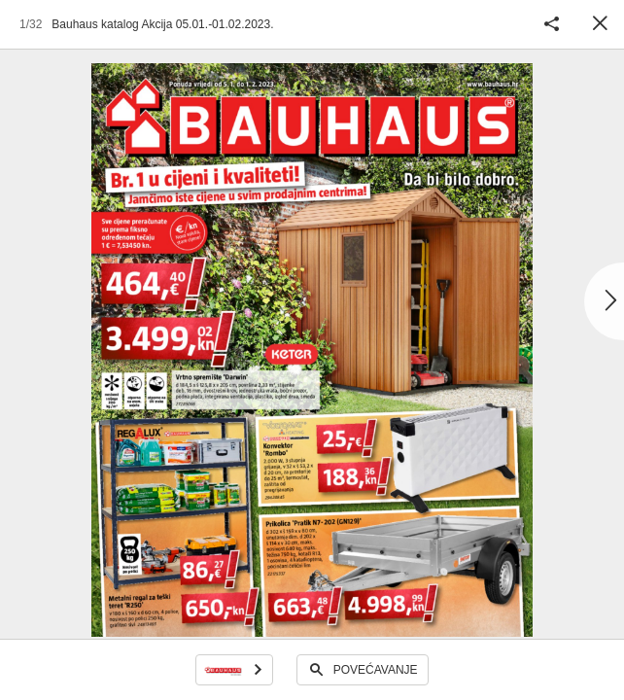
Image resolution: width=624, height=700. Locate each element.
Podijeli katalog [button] (551, 24)
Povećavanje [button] (375, 670)
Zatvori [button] (599, 24)
